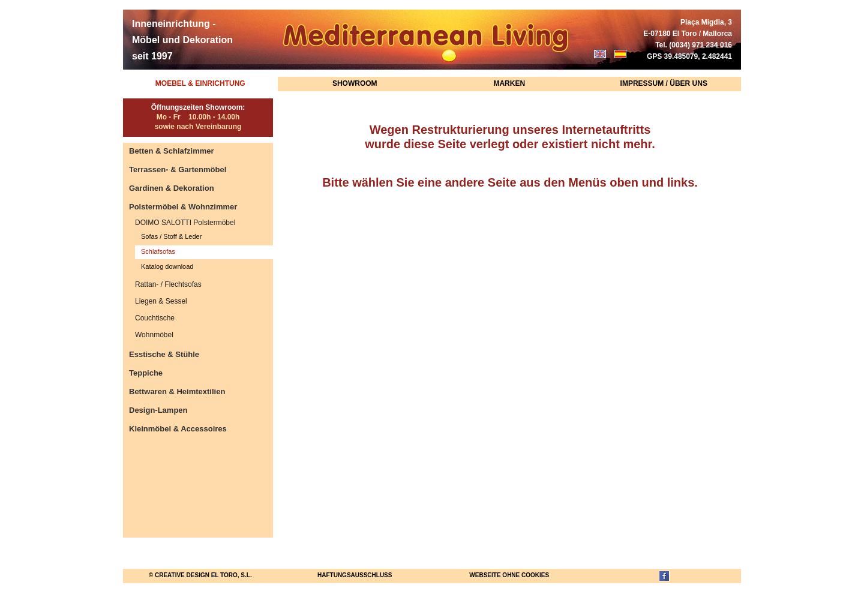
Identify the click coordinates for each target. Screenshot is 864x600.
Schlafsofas (158, 251)
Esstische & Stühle (164, 354)
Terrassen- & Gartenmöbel (177, 169)
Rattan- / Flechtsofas (168, 284)
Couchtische (155, 318)
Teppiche (146, 372)
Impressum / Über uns (663, 83)
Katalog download (167, 266)
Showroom (354, 83)
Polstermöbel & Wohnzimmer (183, 206)
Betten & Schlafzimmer (171, 150)
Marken (509, 83)
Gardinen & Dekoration (171, 188)
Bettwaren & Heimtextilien (177, 391)
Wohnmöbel (154, 335)
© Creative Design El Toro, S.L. (200, 575)
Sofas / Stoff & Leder (171, 236)
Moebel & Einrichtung (200, 83)
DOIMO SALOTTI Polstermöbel (185, 222)
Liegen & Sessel (161, 301)
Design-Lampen (158, 410)
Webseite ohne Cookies (509, 575)
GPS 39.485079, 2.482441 (689, 56)
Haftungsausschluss (354, 575)
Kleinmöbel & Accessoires (178, 428)
